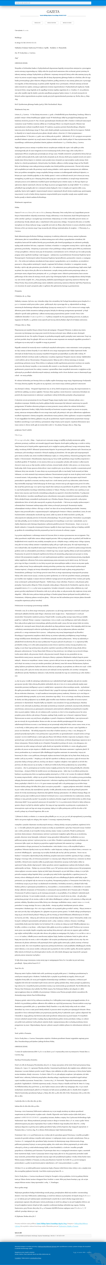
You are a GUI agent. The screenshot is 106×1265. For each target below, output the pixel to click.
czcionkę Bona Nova (35, 1258)
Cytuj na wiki (18, 1233)
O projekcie (18, 1258)
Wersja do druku (67, 22)
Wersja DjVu (37, 22)
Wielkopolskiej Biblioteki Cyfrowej (47, 1246)
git (75, 1252)
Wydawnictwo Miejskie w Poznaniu (68, 1226)
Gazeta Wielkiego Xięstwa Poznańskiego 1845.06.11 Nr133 (51, 1223)
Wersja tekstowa (51, 22)
